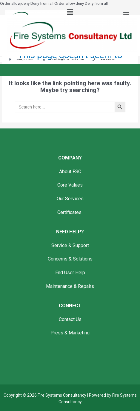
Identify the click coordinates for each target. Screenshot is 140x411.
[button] (70, 12)
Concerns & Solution (69, 259)
